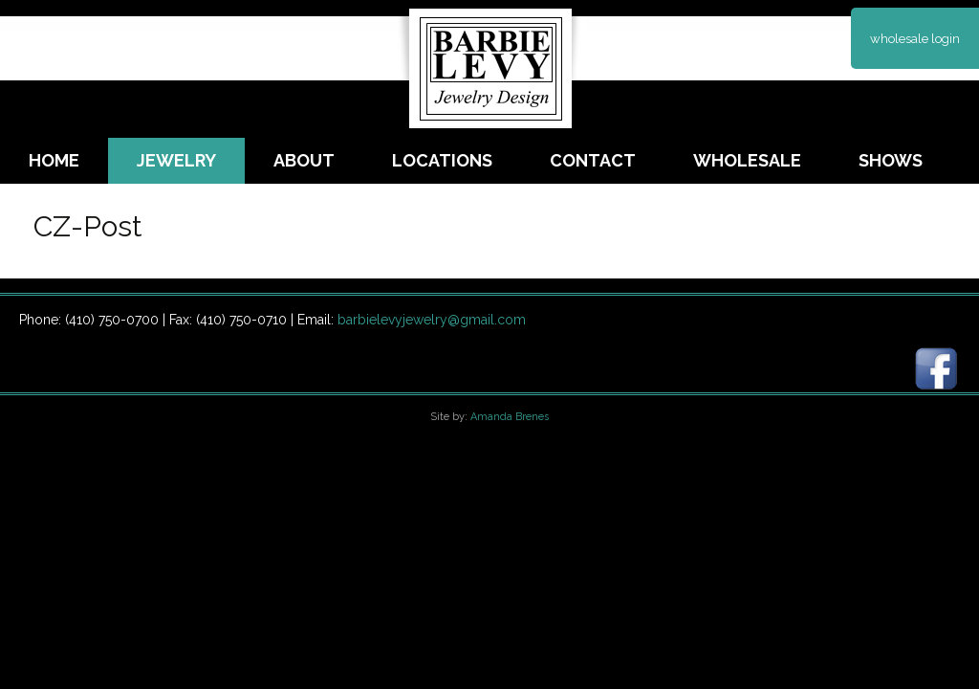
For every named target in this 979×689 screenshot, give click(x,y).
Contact (593, 160)
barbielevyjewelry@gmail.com (431, 319)
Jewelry (176, 160)
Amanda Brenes (509, 417)
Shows (891, 160)
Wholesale (747, 160)
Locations (442, 160)
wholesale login (915, 39)
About (304, 160)
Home (54, 160)
